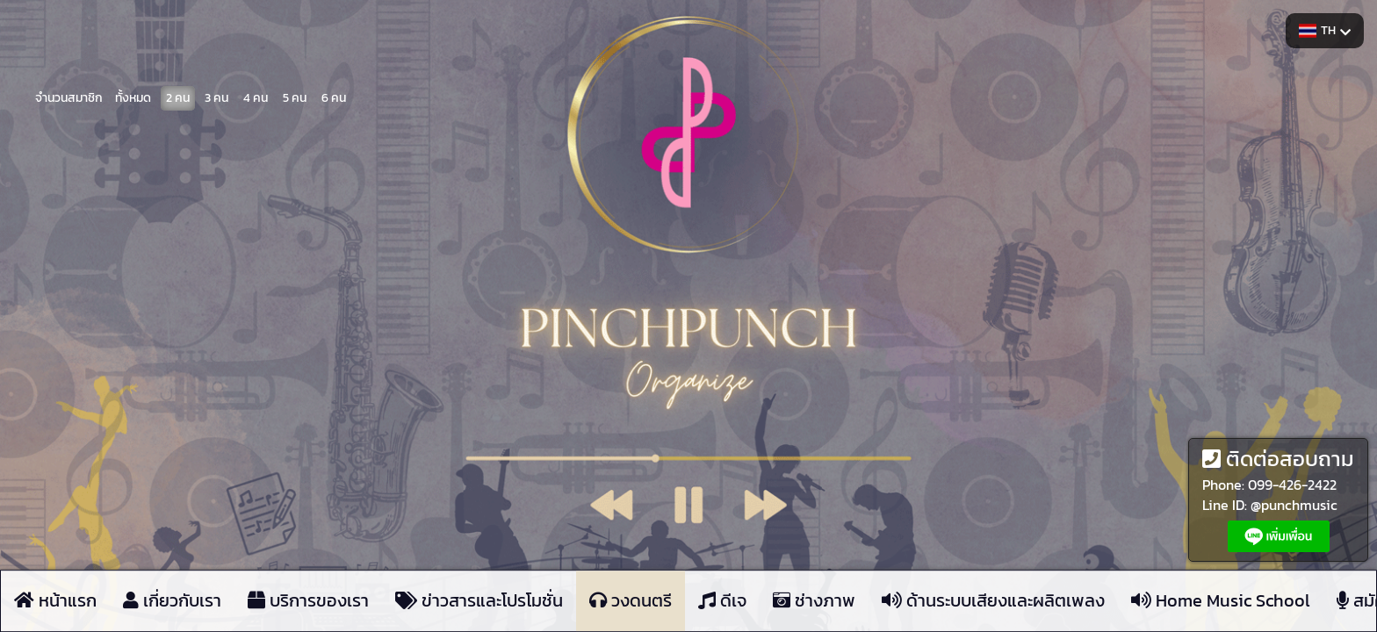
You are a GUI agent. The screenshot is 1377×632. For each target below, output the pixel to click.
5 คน (294, 97)
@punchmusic (1294, 504)
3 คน (216, 97)
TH (1325, 30)
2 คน (178, 97)
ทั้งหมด (133, 97)
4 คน (255, 97)
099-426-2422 (1292, 484)
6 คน (333, 97)
